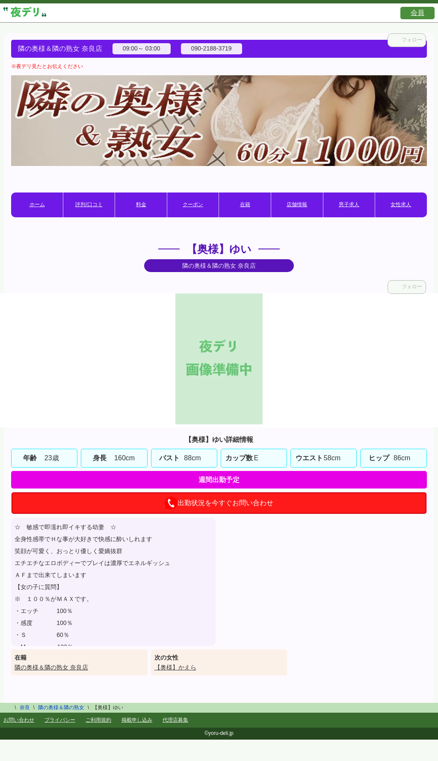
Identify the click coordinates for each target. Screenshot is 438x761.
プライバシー (59, 720)
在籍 (245, 204)
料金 (141, 204)
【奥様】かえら (175, 667)
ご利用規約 (98, 720)
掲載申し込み (136, 720)
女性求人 (401, 204)
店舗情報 (297, 204)
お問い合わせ (18, 720)
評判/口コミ (88, 204)
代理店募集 (175, 720)
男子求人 (349, 204)
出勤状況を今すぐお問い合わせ (219, 503)
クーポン (193, 204)
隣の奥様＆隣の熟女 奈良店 (51, 667)
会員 (417, 12)
